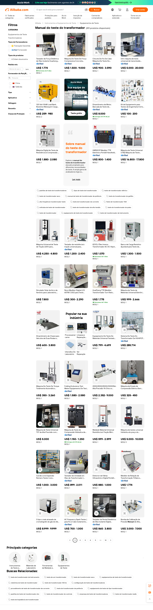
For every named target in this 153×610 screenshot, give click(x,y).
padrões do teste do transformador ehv (23, 594)
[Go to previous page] (70, 540)
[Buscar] (95, 10)
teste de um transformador (55, 577)
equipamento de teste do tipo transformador (105, 588)
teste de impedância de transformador (23, 600)
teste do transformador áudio (125, 594)
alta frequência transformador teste (51, 202)
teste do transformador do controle (58, 594)
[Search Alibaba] (59, 9)
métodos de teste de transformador (51, 207)
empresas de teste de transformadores (92, 594)
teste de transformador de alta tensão (85, 207)
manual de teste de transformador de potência (83, 196)
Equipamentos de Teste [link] (89, 23)
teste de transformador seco (82, 577)
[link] (149, 585)
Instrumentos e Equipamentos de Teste (60, 23)
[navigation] (19, 282)
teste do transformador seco (48, 196)
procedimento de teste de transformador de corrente (28, 588)
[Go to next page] (110, 540)
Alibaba (38, 23)
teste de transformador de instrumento (113, 213)
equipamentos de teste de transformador (115, 577)
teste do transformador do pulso (118, 207)
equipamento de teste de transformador (77, 213)
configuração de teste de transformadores (88, 583)
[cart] (120, 10)
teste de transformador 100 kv (54, 583)
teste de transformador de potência (68, 588)
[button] (86, 9)
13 (105, 540)
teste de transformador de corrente (84, 202)
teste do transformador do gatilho (119, 196)
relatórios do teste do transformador (22, 583)
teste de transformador (46, 213)
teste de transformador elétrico (114, 191)
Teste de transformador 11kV (115, 202)
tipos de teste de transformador (84, 191)
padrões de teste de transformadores (51, 191)
